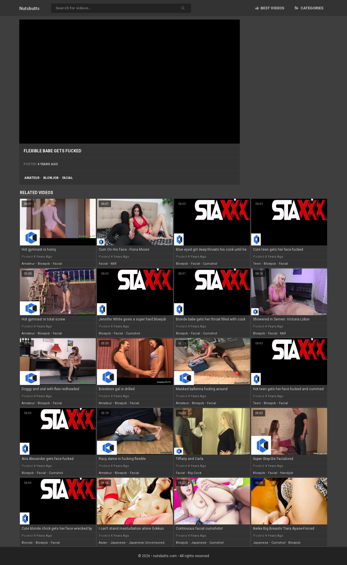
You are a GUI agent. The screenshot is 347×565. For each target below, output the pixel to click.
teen (257, 264)
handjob (286, 473)
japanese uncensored (146, 543)
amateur (32, 178)
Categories (309, 8)
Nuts (29, 8)
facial (67, 178)
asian (103, 543)
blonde (27, 543)
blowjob (50, 178)
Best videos (269, 8)
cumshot (210, 264)
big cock (195, 473)
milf (114, 264)
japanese (118, 543)
